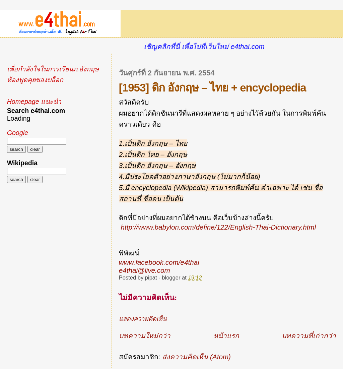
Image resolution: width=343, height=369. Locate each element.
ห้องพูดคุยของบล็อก (35, 79)
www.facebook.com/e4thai (159, 262)
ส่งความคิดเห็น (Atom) (196, 357)
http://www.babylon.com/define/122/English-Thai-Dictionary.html (218, 227)
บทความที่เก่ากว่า (309, 336)
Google (17, 132)
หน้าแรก (226, 336)
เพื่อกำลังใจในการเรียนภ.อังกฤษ (53, 69)
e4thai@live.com (144, 270)
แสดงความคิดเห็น (142, 318)
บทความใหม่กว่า (144, 336)
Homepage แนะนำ (34, 101)
